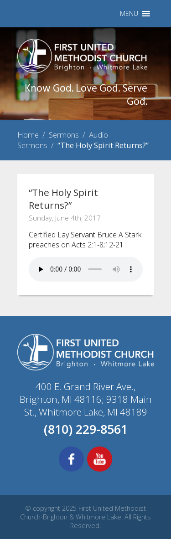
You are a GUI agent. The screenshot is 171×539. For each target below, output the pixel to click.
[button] (129, 13)
